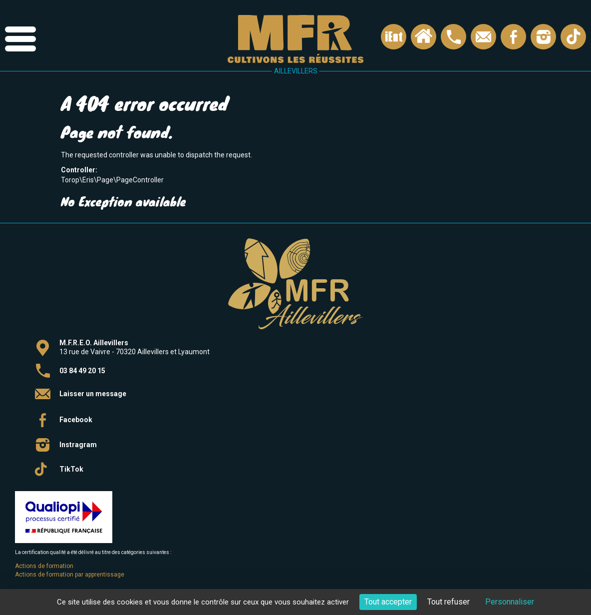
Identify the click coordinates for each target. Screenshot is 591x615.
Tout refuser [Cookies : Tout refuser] (448, 602)
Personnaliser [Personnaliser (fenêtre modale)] (509, 602)
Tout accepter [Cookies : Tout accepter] (388, 602)
